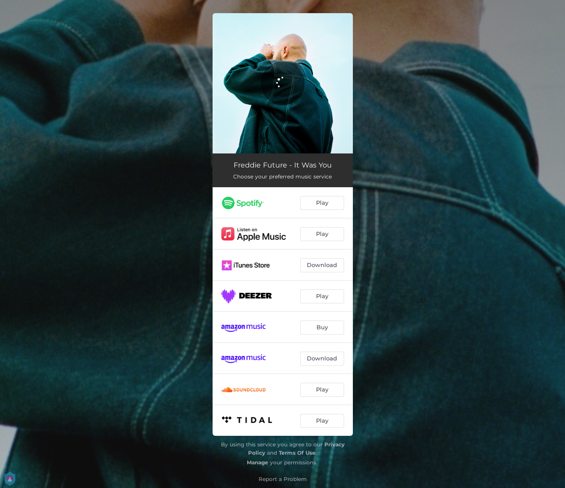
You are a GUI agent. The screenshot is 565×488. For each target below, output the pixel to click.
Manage (257, 462)
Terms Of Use (297, 452)
